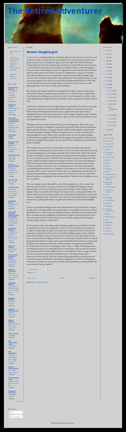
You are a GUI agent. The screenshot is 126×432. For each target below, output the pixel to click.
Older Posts (93, 278)
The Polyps (11, 335)
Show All (18, 401)
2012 (107, 129)
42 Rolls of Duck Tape (12, 392)
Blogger (71, 423)
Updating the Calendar (12, 395)
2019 (107, 67)
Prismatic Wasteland (11, 270)
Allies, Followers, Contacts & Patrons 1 (13, 110)
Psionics (108, 231)
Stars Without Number (110, 178)
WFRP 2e (108, 225)
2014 (107, 84)
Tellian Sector (110, 217)
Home (62, 278)
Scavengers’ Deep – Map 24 (13, 371)
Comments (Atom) (42, 282)
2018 (107, 71)
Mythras (108, 160)
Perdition (108, 228)
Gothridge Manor (12, 202)
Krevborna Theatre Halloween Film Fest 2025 (13, 126)
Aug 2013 (111, 101)
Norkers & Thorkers (11, 302)
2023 (107, 54)
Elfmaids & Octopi (12, 106)
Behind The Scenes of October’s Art (12, 147)
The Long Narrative (108, 183)
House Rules (109, 138)
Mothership (109, 234)
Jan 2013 (111, 125)
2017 (107, 74)
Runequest (109, 141)
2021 (107, 61)
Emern (107, 171)
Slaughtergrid (32, 57)
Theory (107, 149)
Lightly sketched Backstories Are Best (13, 383)
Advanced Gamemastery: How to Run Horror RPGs (13, 358)
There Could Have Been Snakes (12, 256)
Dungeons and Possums (13, 142)
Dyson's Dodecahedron (13, 367)
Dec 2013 (111, 91)
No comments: (33, 270)
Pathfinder (109, 222)
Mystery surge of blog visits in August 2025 (13, 326)
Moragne (108, 169)
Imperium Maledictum (109, 210)
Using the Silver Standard (13, 205)
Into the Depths (110, 187)
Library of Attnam (11, 246)
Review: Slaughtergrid (42, 52)
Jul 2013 (111, 104)
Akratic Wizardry (11, 321)
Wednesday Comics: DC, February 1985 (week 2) (13, 171)
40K (106, 195)
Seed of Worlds (13, 187)
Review (34, 273)
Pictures (108, 214)
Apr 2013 (111, 119)
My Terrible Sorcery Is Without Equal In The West (13, 214)
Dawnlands (109, 146)
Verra (107, 219)
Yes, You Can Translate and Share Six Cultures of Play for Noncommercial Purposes (15, 64)
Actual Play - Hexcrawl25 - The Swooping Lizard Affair (13, 192)
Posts (11, 412)
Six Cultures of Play (15, 52)
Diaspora (108, 203)
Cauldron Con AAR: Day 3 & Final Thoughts (13, 221)
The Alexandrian (12, 352)
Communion (12, 346)
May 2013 (111, 115)
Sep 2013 (111, 97)
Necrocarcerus (110, 157)
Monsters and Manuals (13, 88)
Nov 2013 (111, 94)
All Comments (15, 416)
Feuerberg (108, 197)
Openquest (109, 144)
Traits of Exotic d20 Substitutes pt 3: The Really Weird (13, 289)
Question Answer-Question (13, 76)
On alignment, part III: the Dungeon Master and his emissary (13, 236)
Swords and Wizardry (109, 153)
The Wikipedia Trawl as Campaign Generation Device (12, 95)
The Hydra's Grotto (12, 136)
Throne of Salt (13, 333)
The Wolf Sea (109, 200)
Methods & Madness (12, 229)
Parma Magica (12, 249)
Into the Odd (12, 180)
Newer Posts (31, 278)
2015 (107, 81)
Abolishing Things (109, 191)
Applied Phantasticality (13, 310)
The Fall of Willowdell (11, 158)
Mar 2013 (111, 122)
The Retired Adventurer (55, 11)
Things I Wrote (110, 174)
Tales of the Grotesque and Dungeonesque (13, 119)
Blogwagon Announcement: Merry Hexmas (13, 275)
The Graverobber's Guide (13, 342)
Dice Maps (109, 206)
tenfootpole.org (13, 155)
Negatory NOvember (12, 314)
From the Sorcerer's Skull (13, 165)
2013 (107, 88)
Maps (107, 166)
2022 (107, 57)
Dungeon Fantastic (11, 299)
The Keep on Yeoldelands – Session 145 (12, 262)
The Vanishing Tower (13, 379)
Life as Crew (12, 182)
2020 (107, 64)
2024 (107, 50)
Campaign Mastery (11, 283)
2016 (107, 77)
